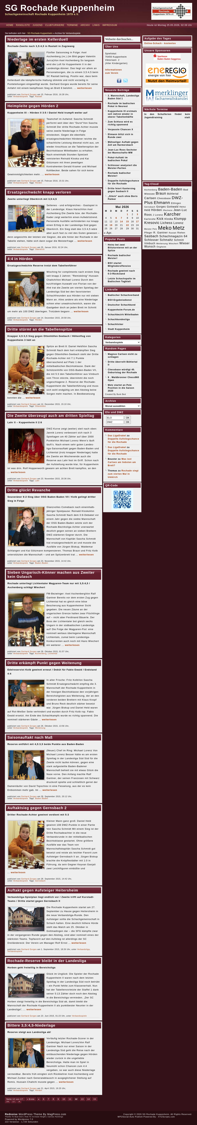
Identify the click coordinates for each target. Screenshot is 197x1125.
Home (9, 25)
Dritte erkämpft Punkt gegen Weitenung (44, 663)
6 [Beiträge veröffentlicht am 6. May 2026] (116, 218)
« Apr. (108, 232)
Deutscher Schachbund (121, 305)
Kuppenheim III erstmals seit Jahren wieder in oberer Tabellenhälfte (122, 114)
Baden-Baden (41, 563)
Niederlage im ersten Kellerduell (37, 39)
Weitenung (40, 728)
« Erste (31, 1099)
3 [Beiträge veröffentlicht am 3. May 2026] (137, 214)
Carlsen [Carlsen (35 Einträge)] (150, 198)
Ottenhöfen (40, 406)
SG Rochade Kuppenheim (60, 8)
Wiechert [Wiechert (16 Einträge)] (173, 243)
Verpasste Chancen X (120, 129)
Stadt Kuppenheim (119, 329)
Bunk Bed (121, 394)
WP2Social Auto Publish (130, 1117)
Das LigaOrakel (117, 435)
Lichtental (52, 653)
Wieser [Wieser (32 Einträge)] (184, 243)
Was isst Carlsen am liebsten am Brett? (122, 462)
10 (64, 1099)
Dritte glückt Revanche (28, 490)
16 (7, 1101)
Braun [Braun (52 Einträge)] (161, 193)
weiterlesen (84, 88)
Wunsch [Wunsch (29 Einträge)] (150, 246)
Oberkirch (39, 249)
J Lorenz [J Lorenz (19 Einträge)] (158, 214)
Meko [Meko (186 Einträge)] (165, 228)
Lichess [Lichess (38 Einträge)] (166, 223)
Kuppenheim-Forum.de (121, 309)
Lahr (37, 481)
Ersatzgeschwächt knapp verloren (39, 192)
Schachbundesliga (119, 319)
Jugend (37, 25)
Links (96, 25)
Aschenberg (40, 653)
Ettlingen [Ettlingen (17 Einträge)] (176, 203)
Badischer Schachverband (123, 295)
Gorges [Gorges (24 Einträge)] (161, 206)
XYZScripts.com (166, 1117)
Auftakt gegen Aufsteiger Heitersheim (42, 890)
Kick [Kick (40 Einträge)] (160, 219)
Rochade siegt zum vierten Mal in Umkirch (123, 473)
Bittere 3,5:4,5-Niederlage (31, 1025)
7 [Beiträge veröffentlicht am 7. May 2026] (121, 218)
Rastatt (38, 96)
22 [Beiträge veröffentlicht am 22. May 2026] (127, 225)
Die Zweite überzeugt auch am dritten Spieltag (50, 416)
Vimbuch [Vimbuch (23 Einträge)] (149, 243)
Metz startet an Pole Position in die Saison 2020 (121, 388)
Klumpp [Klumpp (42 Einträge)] (180, 219)
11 (70, 1099)
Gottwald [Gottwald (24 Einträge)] (172, 206)
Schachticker (115, 324)
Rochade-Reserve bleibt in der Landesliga (46, 961)
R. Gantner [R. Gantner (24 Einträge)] (160, 232)
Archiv (85, 25)
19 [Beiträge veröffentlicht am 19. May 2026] (111, 225)
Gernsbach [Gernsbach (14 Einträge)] (149, 207)
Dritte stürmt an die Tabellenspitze (39, 329)
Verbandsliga (83, 949)
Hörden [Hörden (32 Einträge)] (156, 210)
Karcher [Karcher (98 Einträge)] (172, 214)
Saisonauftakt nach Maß (30, 737)
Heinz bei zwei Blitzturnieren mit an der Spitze (122, 248)
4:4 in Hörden (20, 259)
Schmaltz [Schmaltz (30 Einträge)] (166, 239)
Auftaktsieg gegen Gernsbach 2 (37, 808)
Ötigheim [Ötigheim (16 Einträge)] (161, 247)
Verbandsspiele (20, 96)
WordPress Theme (30, 1114)
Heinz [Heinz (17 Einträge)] (183, 207)
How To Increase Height (35, 1117)
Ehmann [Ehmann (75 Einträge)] (162, 202)
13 (82, 1099)
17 (14, 1101)
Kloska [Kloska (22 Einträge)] (168, 219)
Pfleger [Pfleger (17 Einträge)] (148, 232)
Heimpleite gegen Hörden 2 (32, 106)
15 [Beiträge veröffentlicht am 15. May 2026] (127, 221)
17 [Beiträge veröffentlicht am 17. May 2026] (137, 221)
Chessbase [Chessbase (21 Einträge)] (164, 198)
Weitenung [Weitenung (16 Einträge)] (162, 243)
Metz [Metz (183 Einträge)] (179, 228)
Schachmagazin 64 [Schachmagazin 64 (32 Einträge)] (173, 236)
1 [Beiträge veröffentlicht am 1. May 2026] (127, 214)
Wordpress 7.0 (25, 1119)
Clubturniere (54, 25)
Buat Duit (19, 1117)
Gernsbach (40, 881)
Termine (72, 25)
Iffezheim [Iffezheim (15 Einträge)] (168, 210)
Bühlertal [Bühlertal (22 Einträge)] (172, 193)
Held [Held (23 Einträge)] (147, 210)
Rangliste (23, 25)
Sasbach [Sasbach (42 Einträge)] (151, 236)
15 (94, 1099)
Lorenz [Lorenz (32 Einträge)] (178, 222)
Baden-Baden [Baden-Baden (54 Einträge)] (170, 189)
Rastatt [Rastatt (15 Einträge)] (172, 233)
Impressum (109, 25)
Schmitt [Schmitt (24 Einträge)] (179, 239)
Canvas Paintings (55, 1117)
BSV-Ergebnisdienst (120, 300)
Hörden (38, 183)
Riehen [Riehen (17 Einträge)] (181, 232)
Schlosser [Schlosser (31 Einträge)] (151, 239)
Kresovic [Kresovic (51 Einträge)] (151, 223)
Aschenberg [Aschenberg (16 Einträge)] (150, 190)
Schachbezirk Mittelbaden (123, 314)
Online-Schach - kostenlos (160, 43)
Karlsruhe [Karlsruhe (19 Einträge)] (150, 219)
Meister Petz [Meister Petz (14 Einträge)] (150, 229)
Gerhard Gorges (29, 95)
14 (88, 1099)
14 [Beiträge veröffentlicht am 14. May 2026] (121, 221)
